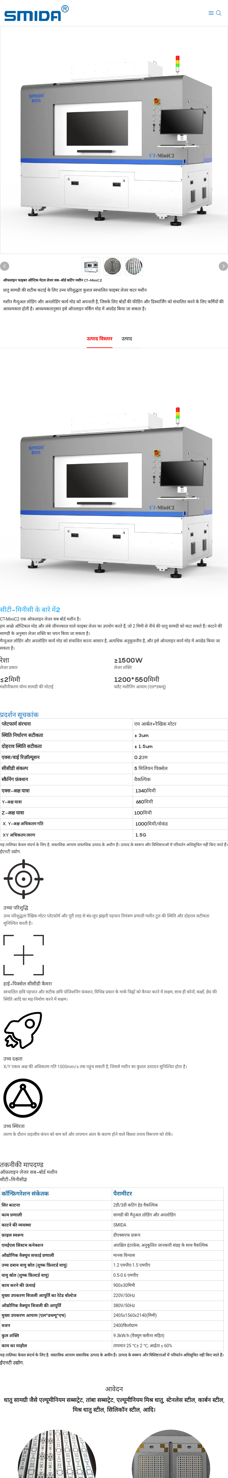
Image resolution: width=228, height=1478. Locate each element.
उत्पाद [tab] (127, 339)
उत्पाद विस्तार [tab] (99, 339)
